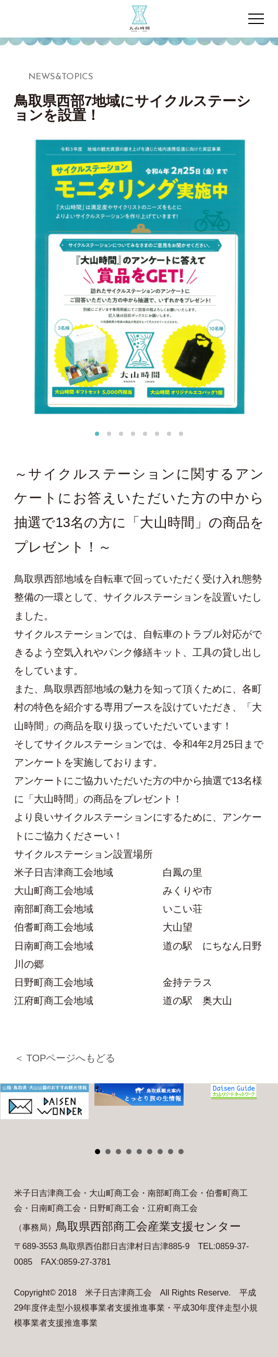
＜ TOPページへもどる (65, 1058)
